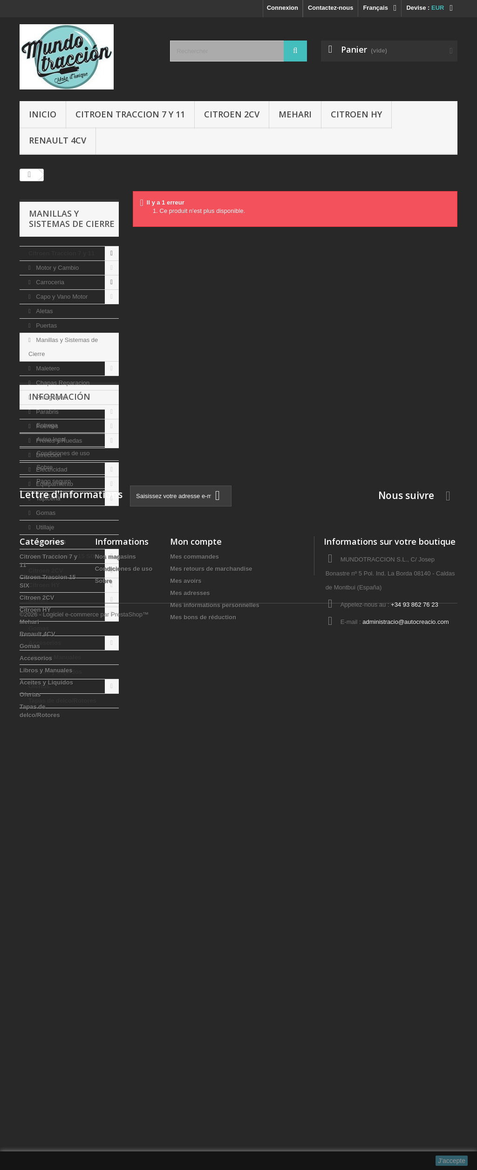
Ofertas (39, 686)
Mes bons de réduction (203, 1013)
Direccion (47, 455)
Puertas (45, 325)
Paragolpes (50, 397)
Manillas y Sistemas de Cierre (63, 346)
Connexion (282, 7)
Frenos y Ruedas (58, 440)
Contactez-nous (331, 7)
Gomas (45, 512)
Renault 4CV (57, 140)
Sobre (44, 803)
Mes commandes (194, 952)
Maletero (47, 368)
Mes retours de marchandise (211, 964)
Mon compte (196, 937)
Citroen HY (356, 114)
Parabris (46, 411)
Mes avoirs (185, 976)
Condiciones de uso (62, 789)
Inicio (42, 114)
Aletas (43, 311)
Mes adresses (190, 988)
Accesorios (50, 541)
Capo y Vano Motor (61, 296)
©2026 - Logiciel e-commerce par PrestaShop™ (84, 1144)
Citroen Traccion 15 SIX (62, 556)
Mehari (295, 114)
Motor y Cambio (56, 267)
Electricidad (51, 469)
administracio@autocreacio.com (405, 1017)
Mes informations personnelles (214, 1001)
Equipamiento (53, 483)
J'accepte (451, 1160)
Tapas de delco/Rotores (62, 700)
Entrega (46, 761)
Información (59, 736)
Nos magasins (55, 831)
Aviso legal (50, 775)
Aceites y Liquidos (55, 671)
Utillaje (44, 527)
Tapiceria (47, 498)
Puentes (46, 426)
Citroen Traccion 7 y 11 (130, 114)
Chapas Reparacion (62, 382)
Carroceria (49, 282)
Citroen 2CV (231, 114)
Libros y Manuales (54, 657)
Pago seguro (53, 817)
